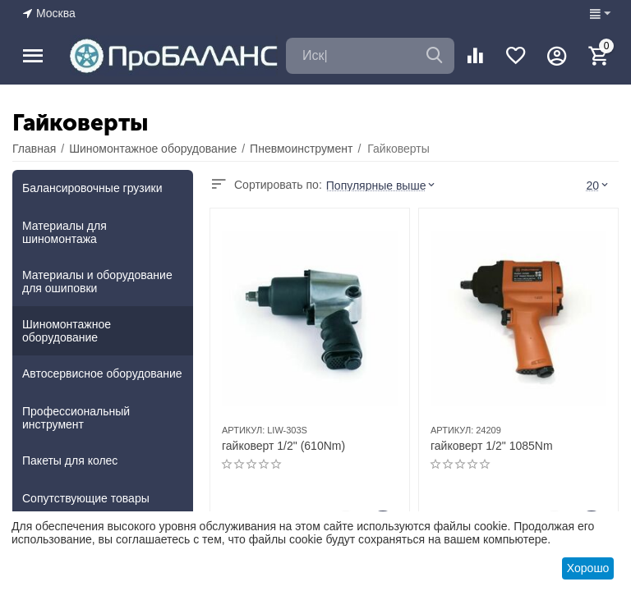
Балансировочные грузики (92, 188)
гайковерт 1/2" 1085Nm (492, 445)
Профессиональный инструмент (76, 418)
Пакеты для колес (69, 460)
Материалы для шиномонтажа (64, 232)
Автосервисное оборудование (102, 373)
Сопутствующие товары (86, 498)
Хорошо (588, 568)
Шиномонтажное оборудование (66, 331)
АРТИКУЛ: (243, 430)
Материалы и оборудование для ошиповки (97, 281)
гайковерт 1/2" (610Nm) (283, 445)
